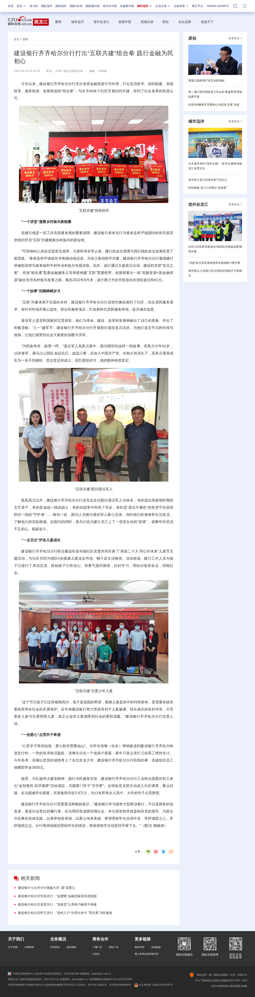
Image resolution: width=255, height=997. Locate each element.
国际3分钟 (76, 6)
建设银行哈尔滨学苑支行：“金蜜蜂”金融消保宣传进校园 (57, 896)
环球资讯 (55, 947)
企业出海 (163, 6)
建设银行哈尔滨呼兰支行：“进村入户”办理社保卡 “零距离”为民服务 (65, 913)
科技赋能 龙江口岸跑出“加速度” (207, 187)
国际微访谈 (93, 6)
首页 (11, 6)
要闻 (58, 22)
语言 (21, 6)
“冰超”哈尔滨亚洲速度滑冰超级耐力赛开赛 (214, 262)
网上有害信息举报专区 (147, 954)
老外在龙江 (101, 22)
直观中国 (124, 22)
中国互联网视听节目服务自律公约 (26, 984)
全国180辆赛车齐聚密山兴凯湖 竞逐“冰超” (214, 104)
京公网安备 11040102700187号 (153, 984)
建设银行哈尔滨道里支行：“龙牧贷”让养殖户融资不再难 (57, 904)
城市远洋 (144, 6)
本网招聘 (29, 947)
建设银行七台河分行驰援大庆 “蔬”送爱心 (46, 887)
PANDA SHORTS (218, 6)
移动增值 (71, 947)
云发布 (96, 954)
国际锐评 (61, 6)
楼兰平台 (197, 6)
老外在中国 (110, 6)
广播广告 (97, 947)
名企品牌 (184, 22)
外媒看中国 (127, 6)
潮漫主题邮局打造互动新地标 (206, 80)
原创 (165, 22)
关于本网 (13, 947)
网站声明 (139, 947)
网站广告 (114, 947)
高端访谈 (147, 22)
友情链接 (156, 947)
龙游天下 (207, 22)
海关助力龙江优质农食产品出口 (207, 179)
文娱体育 (181, 6)
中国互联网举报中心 (21, 973)
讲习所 (33, 6)
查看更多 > (235, 38)
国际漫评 (46, 6)
